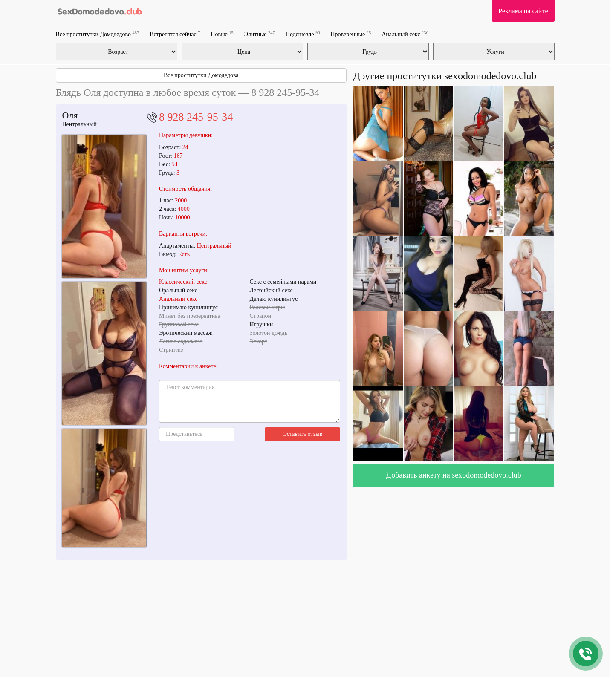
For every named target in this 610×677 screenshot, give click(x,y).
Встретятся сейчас (175, 33)
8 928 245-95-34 (196, 117)
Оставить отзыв (303, 434)
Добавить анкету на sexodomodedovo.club (453, 475)
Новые (222, 33)
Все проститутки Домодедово (97, 33)
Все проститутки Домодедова (201, 75)
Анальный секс (405, 33)
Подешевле (303, 33)
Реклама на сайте (523, 10)
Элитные (259, 33)
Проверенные (350, 33)
